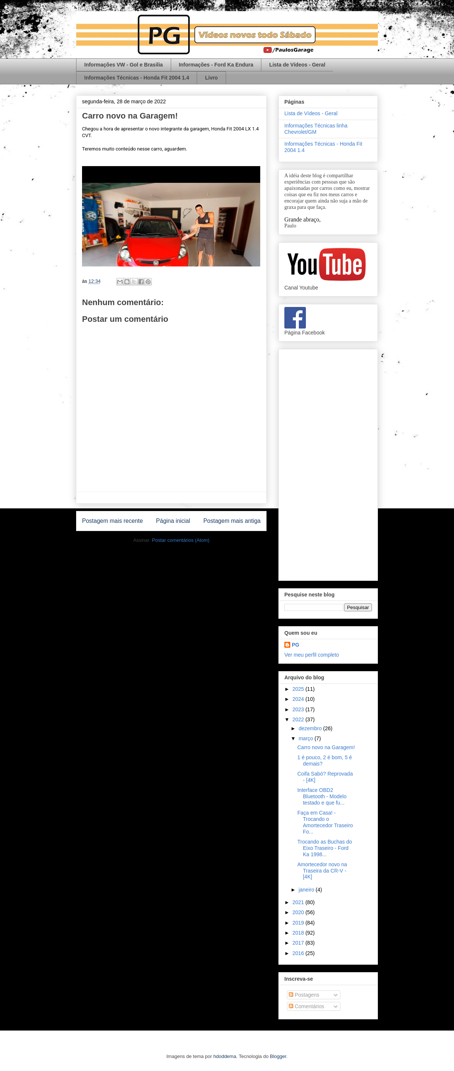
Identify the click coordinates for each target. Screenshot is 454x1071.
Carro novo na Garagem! (326, 747)
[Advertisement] (328, 463)
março (306, 738)
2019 (299, 923)
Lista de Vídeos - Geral (297, 65)
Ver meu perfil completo (311, 655)
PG (295, 645)
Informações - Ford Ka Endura (216, 65)
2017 (299, 943)
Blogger (278, 1056)
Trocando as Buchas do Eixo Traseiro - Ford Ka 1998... (324, 848)
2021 (299, 902)
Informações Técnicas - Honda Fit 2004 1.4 (136, 78)
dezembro (310, 728)
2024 (299, 699)
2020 (299, 912)
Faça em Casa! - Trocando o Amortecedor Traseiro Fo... (325, 822)
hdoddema (224, 1056)
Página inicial (173, 521)
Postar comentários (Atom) (180, 540)
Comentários (306, 1006)
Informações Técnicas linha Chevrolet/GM (315, 129)
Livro (211, 78)
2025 (299, 689)
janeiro (307, 890)
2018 (299, 933)
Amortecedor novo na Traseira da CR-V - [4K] (322, 870)
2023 (299, 709)
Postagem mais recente (112, 521)
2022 (299, 719)
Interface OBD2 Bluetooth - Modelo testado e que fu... (322, 796)
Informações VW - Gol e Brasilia (123, 65)
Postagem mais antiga (232, 521)
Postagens (304, 995)
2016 (299, 953)
